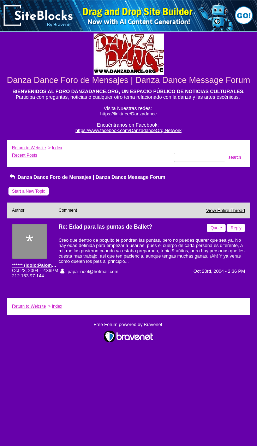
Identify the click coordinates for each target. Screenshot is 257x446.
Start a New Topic (28, 191)
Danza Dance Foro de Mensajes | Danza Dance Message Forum (86, 177)
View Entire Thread (225, 210)
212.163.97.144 (28, 275)
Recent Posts (24, 155)
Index (57, 147)
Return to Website (29, 147)
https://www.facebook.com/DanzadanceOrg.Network (129, 130)
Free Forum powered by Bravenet (128, 324)
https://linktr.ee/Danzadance (128, 113)
